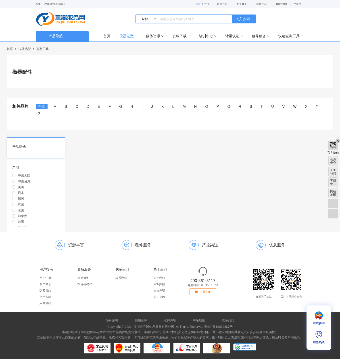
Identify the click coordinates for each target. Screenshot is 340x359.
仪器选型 (128, 36)
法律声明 (159, 290)
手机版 (298, 4)
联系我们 (121, 278)
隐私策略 (45, 290)
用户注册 (45, 278)
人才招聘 (159, 297)
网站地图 (281, 4)
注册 (207, 4)
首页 (107, 36)
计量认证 (234, 36)
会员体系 (45, 284)
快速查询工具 (290, 36)
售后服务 (83, 278)
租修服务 (260, 36)
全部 (41, 106)
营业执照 (159, 284)
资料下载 (181, 36)
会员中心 (222, 4)
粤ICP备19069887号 (218, 326)
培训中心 (207, 36)
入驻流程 (45, 303)
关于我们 (241, 4)
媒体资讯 (154, 36)
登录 (198, 4)
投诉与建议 (84, 284)
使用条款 (45, 297)
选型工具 (42, 49)
